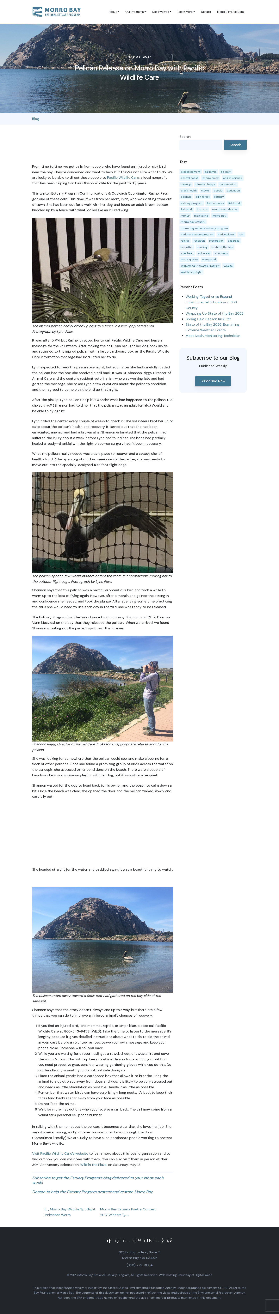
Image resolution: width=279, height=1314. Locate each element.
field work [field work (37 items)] (234, 203)
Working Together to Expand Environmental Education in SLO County (211, 302)
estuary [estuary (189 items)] (219, 196)
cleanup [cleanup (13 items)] (186, 184)
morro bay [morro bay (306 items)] (219, 215)
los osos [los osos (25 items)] (202, 209)
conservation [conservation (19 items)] (228, 184)
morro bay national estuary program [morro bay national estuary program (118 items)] (204, 228)
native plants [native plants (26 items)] (226, 234)
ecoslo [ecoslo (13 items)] (218, 190)
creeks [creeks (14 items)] (205, 190)
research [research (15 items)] (199, 240)
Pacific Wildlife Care (123, 177)
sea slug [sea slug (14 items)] (202, 247)
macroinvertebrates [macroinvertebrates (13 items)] (225, 209)
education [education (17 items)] (233, 190)
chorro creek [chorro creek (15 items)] (210, 178)
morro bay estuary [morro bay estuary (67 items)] (193, 222)
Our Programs (134, 12)
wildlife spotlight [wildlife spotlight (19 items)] (191, 272)
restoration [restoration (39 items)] (216, 240)
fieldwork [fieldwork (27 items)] (187, 209)
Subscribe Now (213, 381)
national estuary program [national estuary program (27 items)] (197, 234)
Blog (35, 118)
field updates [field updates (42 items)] (215, 203)
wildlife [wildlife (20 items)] (228, 266)
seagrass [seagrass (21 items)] (233, 240)
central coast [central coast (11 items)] (189, 178)
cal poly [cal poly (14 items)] (226, 171)
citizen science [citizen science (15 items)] (232, 178)
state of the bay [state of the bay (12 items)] (222, 247)
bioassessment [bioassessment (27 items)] (190, 171)
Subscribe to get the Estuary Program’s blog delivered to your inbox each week (98, 1180)
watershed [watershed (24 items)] (209, 259)
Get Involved (160, 12)
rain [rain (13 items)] (241, 234)
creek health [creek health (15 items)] (189, 190)
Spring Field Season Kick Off (208, 319)
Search (185, 136)
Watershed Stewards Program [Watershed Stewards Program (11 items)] (200, 266)
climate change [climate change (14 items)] (205, 184)
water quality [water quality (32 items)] (189, 259)
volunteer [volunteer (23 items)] (204, 253)
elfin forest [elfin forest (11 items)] (203, 196)
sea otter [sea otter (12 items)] (187, 247)
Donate (206, 12)
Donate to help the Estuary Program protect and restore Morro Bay (92, 1191)
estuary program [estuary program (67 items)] (191, 203)
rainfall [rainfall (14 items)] (185, 240)
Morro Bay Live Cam (230, 12)
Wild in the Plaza (93, 1164)
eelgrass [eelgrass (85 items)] (186, 196)
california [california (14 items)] (210, 171)
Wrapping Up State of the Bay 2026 (215, 313)
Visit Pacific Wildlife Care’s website (60, 1153)
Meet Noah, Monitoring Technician (213, 335)
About (112, 12)
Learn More (185, 12)
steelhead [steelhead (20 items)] (187, 253)
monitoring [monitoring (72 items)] (201, 215)
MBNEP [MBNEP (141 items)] (185, 215)
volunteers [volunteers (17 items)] (221, 253)
